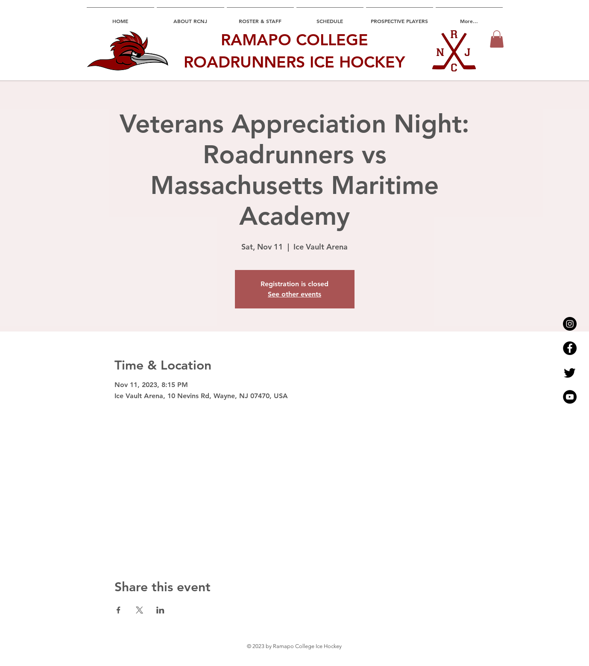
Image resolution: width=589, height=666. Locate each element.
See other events (294, 294)
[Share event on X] (139, 610)
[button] (496, 39)
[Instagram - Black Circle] (570, 324)
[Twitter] (570, 372)
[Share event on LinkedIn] (160, 610)
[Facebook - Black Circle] (570, 348)
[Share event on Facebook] (118, 610)
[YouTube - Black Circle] (570, 397)
